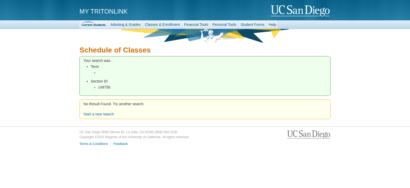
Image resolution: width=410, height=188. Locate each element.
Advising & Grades (125, 24)
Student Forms (253, 24)
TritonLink (93, 24)
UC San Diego (301, 11)
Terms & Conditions (93, 144)
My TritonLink (103, 11)
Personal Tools (224, 24)
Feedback (120, 144)
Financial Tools (196, 24)
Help (272, 24)
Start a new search (98, 114)
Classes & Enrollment (162, 24)
